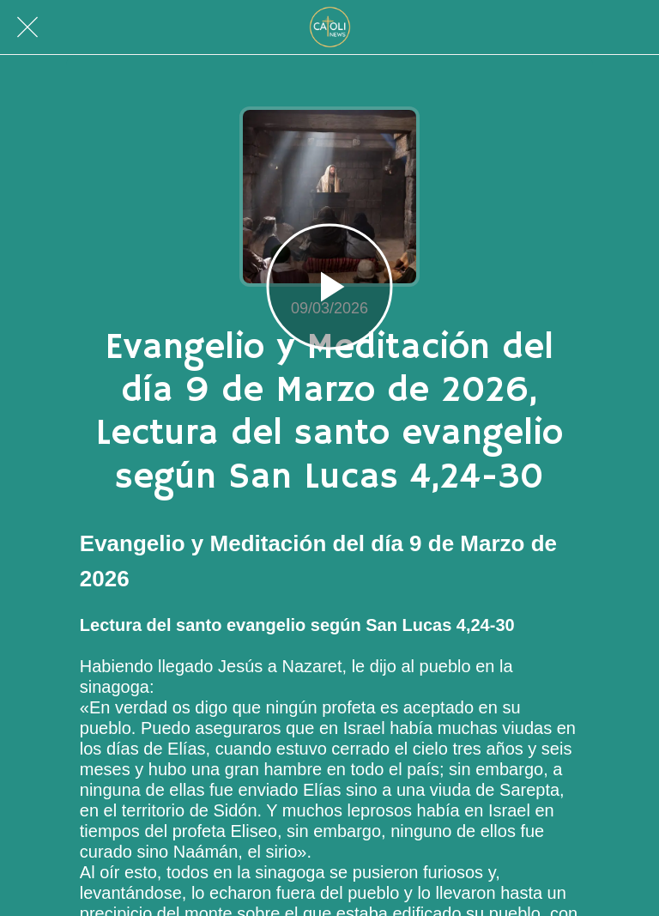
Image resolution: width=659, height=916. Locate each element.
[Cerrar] (27, 27)
